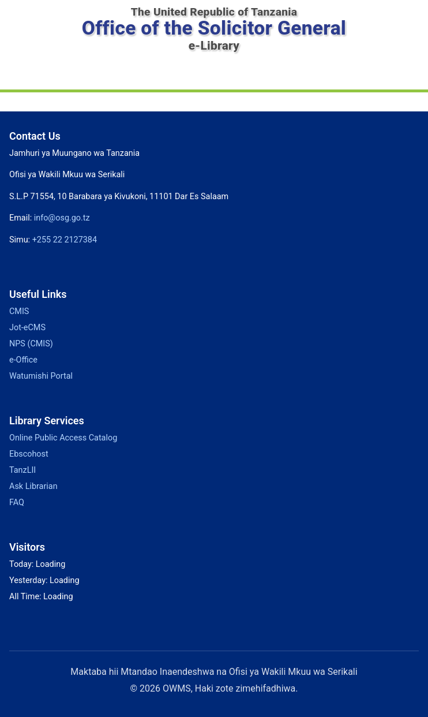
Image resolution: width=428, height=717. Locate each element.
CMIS (19, 311)
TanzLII (22, 470)
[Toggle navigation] (214, 74)
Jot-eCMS (27, 327)
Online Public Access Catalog (64, 437)
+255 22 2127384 (67, 239)
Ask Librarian (33, 486)
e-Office (24, 359)
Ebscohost (28, 454)
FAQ (17, 502)
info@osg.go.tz (62, 217)
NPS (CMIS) (30, 343)
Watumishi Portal (41, 376)
